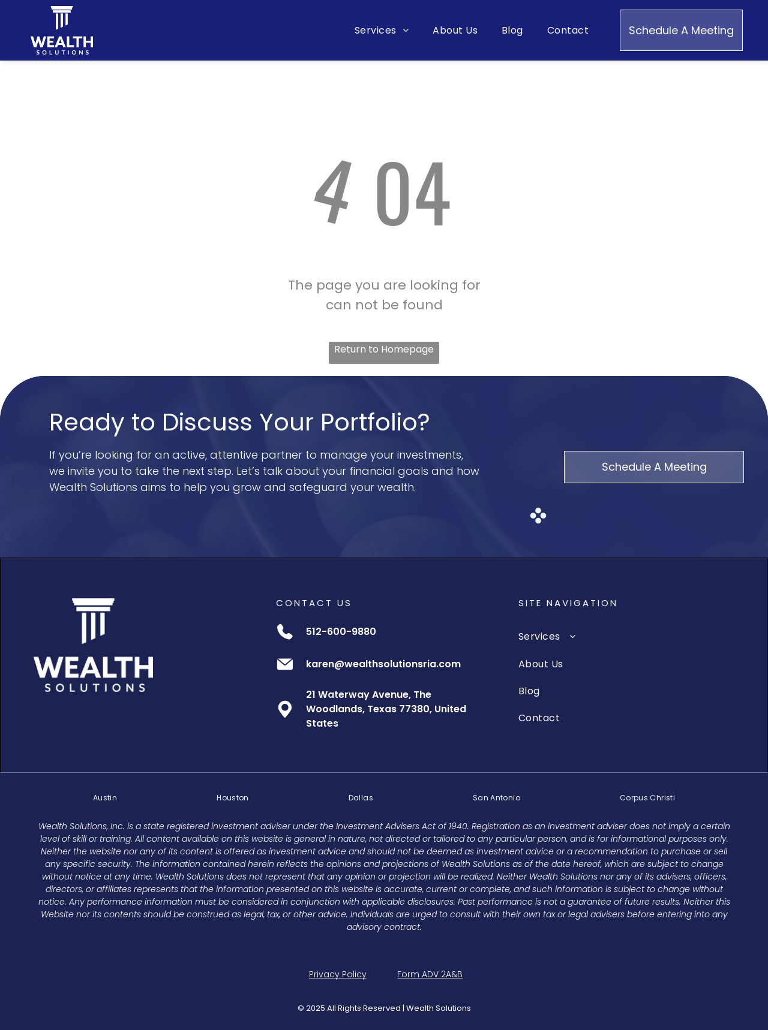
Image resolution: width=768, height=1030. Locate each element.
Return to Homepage (384, 349)
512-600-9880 (341, 632)
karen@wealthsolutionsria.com (383, 664)
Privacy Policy (338, 974)
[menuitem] (382, 30)
